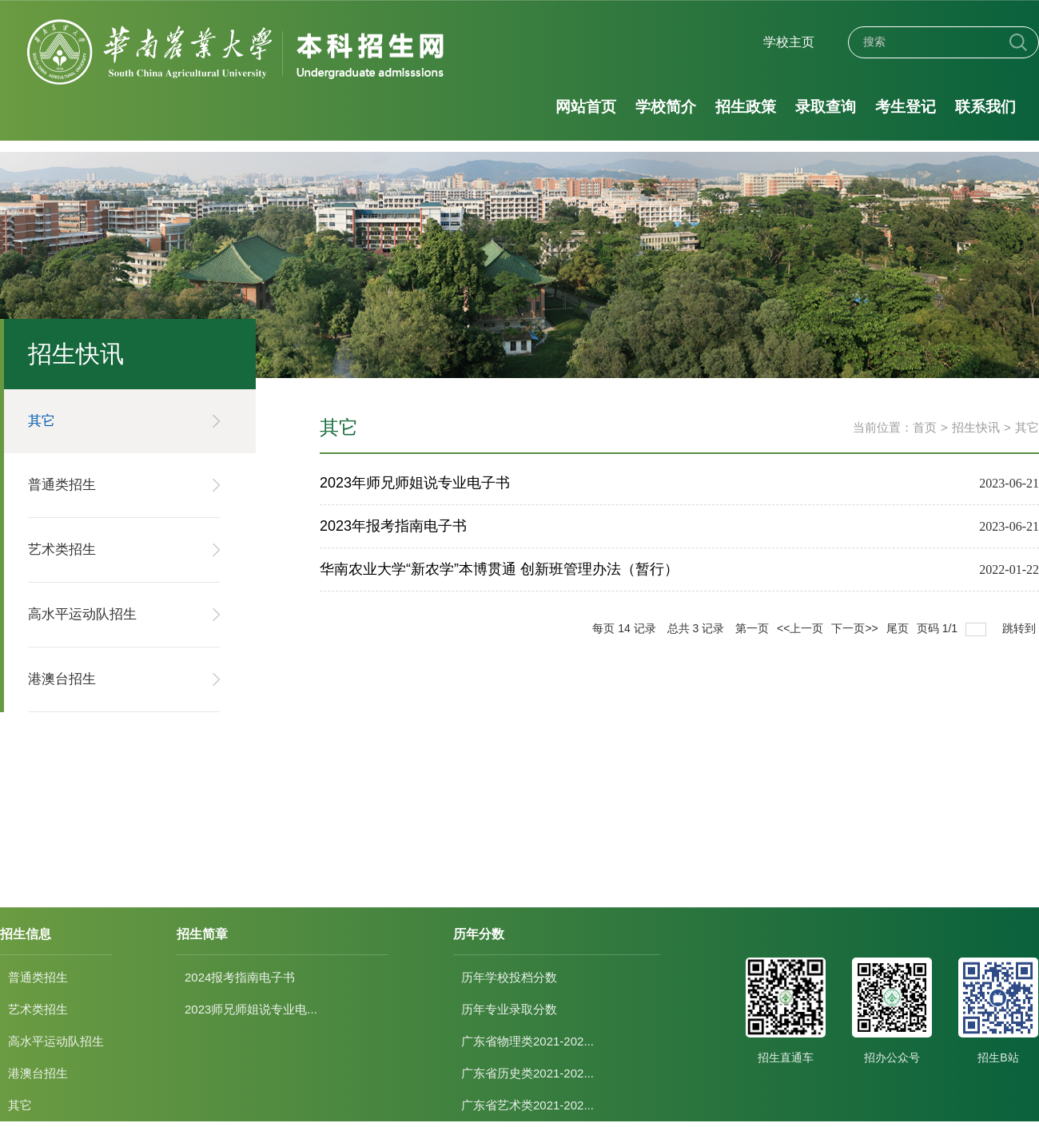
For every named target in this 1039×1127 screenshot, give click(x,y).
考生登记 (904, 106)
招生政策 (745, 106)
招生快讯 (976, 427)
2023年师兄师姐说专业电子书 (415, 483)
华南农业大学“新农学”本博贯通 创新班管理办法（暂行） (499, 569)
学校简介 (665, 106)
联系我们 (984, 106)
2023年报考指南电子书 (393, 526)
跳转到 (1020, 628)
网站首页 (585, 106)
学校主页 (788, 42)
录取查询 (824, 106)
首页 (925, 427)
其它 (1027, 427)
